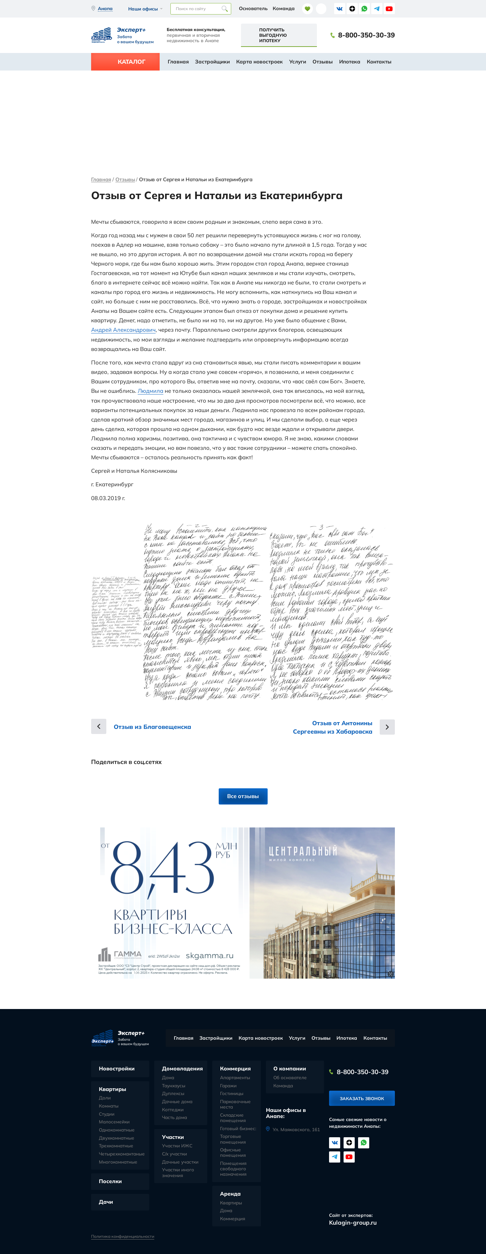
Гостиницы (231, 1093)
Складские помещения (233, 1117)
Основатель (253, 8)
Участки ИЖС (177, 1145)
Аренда (230, 1193)
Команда (284, 8)
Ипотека (349, 61)
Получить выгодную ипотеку (273, 35)
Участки (173, 1136)
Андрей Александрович (123, 329)
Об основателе (290, 1077)
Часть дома (174, 1117)
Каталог (131, 61)
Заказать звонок (362, 1098)
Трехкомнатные (116, 1145)
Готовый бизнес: (238, 1128)
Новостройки (117, 1068)
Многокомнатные (118, 1161)
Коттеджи (173, 1109)
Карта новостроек (259, 61)
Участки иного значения (178, 1172)
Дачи (106, 1201)
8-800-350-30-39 (366, 35)
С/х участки (174, 1153)
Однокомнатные (117, 1129)
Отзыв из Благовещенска (154, 726)
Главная (178, 61)
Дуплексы (173, 1093)
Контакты (379, 61)
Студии (106, 1113)
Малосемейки (114, 1121)
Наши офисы (143, 8)
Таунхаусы (173, 1085)
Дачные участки (180, 1161)
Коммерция (235, 1068)
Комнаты (108, 1105)
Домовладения (182, 1068)
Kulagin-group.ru (353, 1222)
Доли (105, 1097)
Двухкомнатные (116, 1137)
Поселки (110, 1180)
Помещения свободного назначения (233, 1168)
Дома (168, 1077)
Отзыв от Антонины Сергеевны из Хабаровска (331, 726)
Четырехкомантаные (122, 1153)
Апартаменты (235, 1077)
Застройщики (212, 61)
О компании (289, 1068)
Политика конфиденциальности (122, 1236)
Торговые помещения (233, 1138)
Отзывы (323, 61)
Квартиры (112, 1088)
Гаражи (228, 1085)
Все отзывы (243, 795)
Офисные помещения (233, 1152)
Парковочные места (235, 1103)
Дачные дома (177, 1101)
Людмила (151, 390)
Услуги (297, 61)
